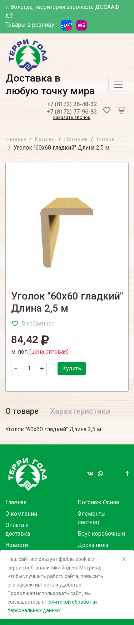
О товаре (22, 411)
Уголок (105, 139)
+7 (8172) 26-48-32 (71, 104)
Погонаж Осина (98, 502)
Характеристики (80, 411)
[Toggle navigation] (118, 85)
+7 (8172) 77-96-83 (71, 111)
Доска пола (93, 545)
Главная (15, 139)
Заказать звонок (71, 117)
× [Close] (124, 559)
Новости (16, 545)
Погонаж (76, 139)
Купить (71, 368)
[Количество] (29, 368)
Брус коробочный (101, 533)
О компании (21, 513)
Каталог (45, 139)
